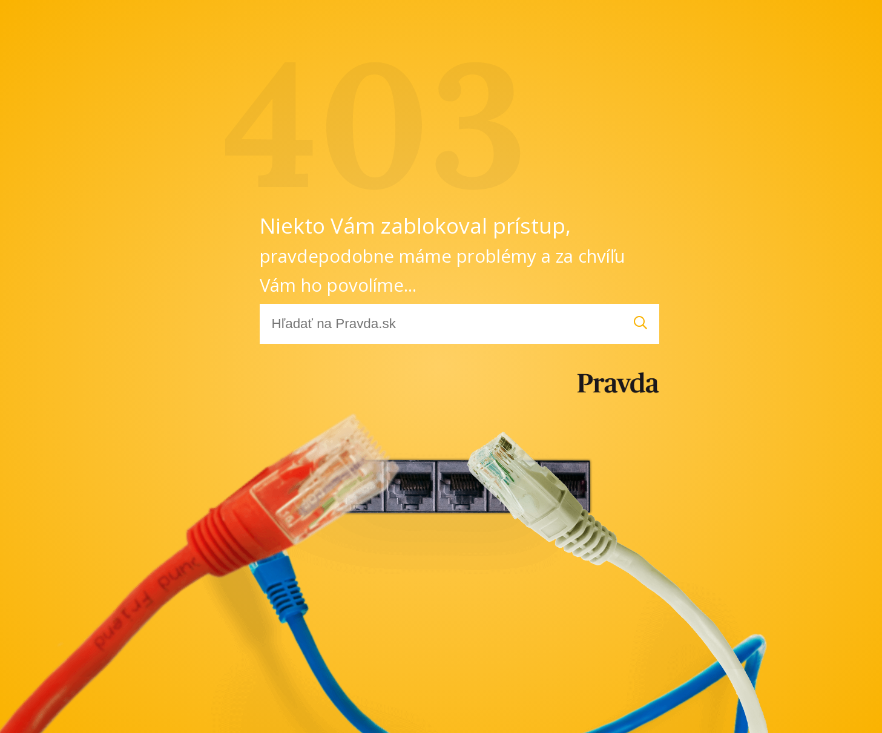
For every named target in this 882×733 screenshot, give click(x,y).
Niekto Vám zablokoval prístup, (442, 254)
